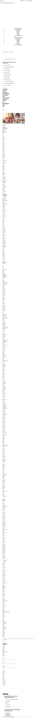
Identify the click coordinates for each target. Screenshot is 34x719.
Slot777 (8, 76)
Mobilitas (29, 638)
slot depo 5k (8, 714)
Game (8, 638)
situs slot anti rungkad (14, 700)
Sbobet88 (8, 70)
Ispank (1, 1)
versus (33, 638)
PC (31, 638)
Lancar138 (9, 85)
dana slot (7, 704)
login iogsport (8, 706)
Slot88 (8, 68)
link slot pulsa (8, 702)
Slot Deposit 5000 (10, 81)
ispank (5, 639)
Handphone (11, 638)
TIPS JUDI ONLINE (18, 35)
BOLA (18, 33)
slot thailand (8, 715)
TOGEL (18, 34)
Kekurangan (15, 638)
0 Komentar (4, 641)
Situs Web (3, 666)
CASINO (18, 30)
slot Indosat (8, 717)
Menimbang (25, 638)
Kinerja (22, 638)
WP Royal (12, 718)
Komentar (4, 685)
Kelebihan (19, 638)
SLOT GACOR (18, 29)
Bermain (4, 638)
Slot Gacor (9, 65)
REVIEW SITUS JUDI (18, 28)
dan (6, 638)
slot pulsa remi (8, 707)
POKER (18, 32)
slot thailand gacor (9, 716)
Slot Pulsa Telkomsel (10, 83)
